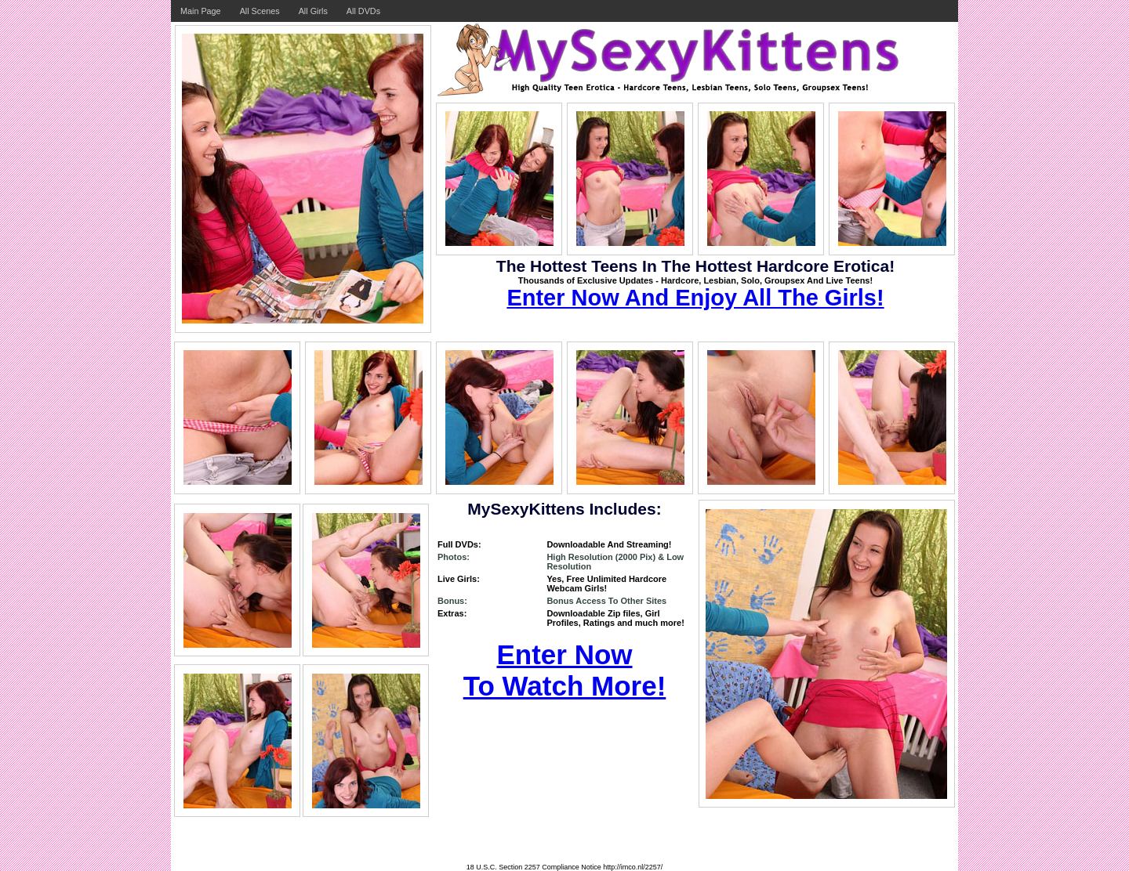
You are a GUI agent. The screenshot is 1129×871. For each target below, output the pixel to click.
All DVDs (363, 11)
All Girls (313, 11)
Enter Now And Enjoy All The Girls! (695, 297)
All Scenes (260, 11)
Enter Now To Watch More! (564, 670)
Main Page (200, 11)
